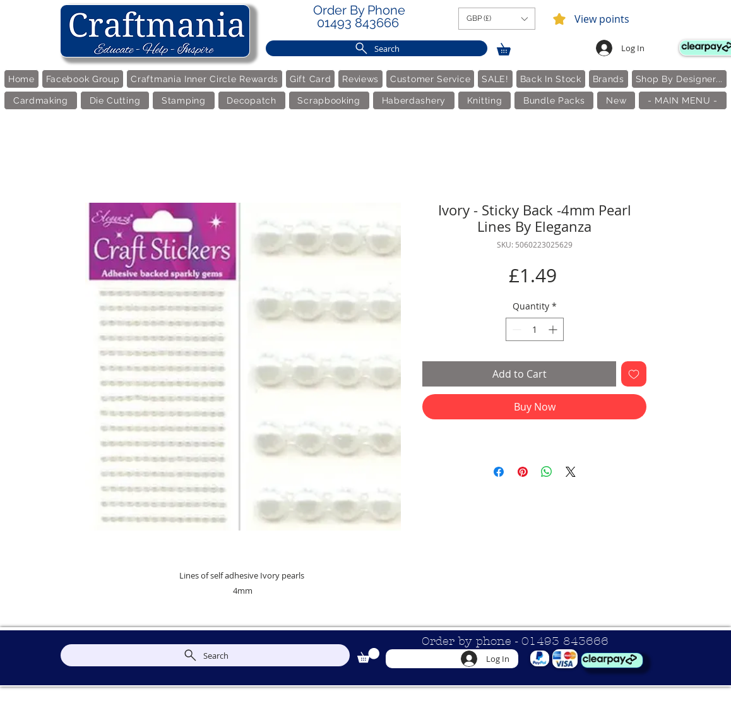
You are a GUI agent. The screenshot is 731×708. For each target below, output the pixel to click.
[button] (496, 19)
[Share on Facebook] (498, 471)
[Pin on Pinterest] (522, 471)
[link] (509, 47)
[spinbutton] (534, 329)
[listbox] (496, 19)
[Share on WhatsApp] (546, 471)
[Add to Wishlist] (633, 374)
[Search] (376, 48)
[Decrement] (515, 329)
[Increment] (554, 329)
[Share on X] (570, 471)
